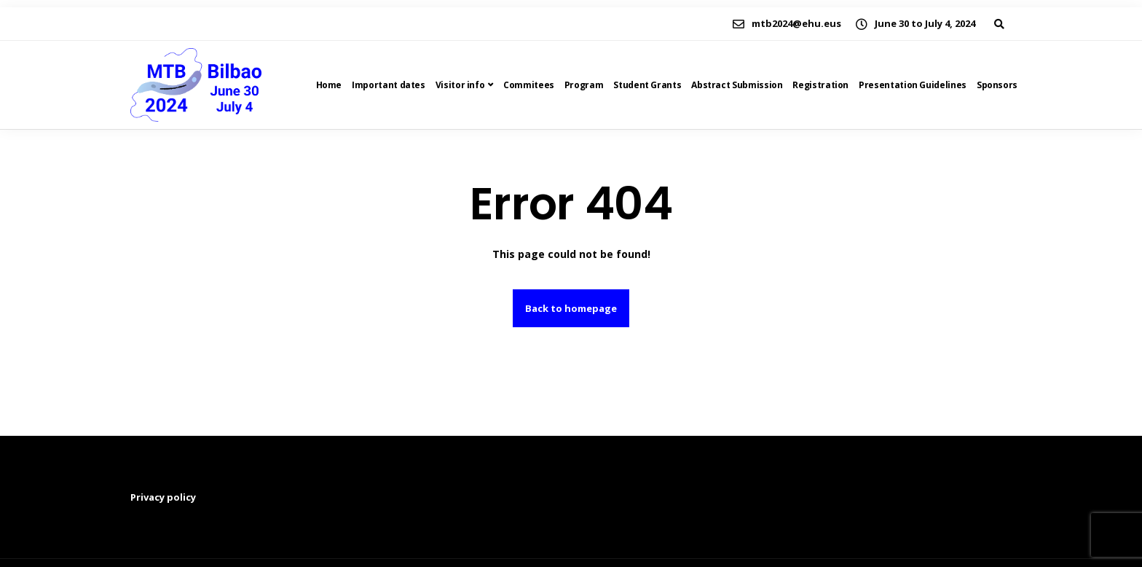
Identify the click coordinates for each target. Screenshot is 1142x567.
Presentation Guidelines (912, 85)
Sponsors (997, 85)
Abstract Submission (736, 85)
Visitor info (460, 85)
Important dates (388, 85)
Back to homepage (571, 308)
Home (329, 85)
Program (583, 85)
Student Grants (647, 85)
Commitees (528, 85)
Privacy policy (163, 497)
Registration (820, 85)
